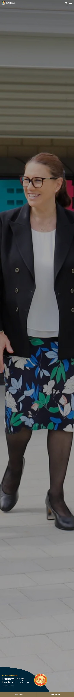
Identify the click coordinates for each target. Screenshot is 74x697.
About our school (8, 686)
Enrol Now (18, 694)
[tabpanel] (37, 346)
